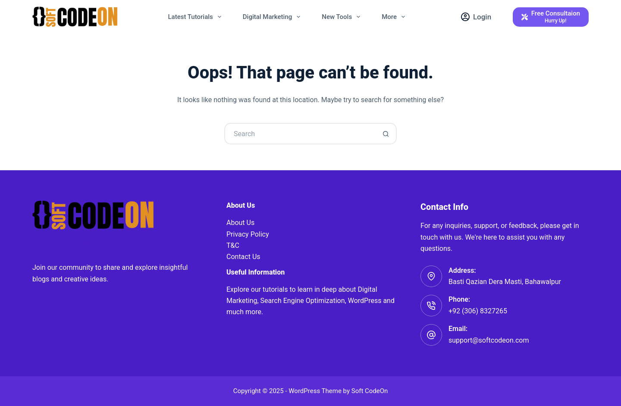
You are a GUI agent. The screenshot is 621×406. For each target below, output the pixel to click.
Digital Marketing (273, 17)
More (395, 17)
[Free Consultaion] (551, 17)
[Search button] (386, 133)
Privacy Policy (247, 234)
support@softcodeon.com (488, 340)
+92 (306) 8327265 (477, 311)
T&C (232, 245)
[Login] (476, 17)
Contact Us (243, 257)
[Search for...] (299, 133)
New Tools (343, 17)
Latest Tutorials (196, 17)
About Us (240, 223)
